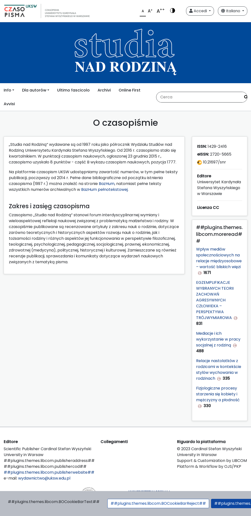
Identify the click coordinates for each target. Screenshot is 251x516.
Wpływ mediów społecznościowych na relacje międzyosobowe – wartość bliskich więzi (219, 258)
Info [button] (7, 90)
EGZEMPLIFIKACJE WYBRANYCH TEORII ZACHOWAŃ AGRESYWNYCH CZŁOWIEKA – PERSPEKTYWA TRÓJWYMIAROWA (215, 300)
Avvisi (9, 104)
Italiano (231, 11)
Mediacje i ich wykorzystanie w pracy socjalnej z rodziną (218, 339)
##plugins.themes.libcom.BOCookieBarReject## (158, 503)
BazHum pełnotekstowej (104, 189)
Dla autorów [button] (34, 90)
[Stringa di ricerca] (198, 97)
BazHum (106, 183)
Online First (129, 90)
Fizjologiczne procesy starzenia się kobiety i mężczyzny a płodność (218, 394)
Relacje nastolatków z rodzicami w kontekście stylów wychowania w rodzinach (218, 369)
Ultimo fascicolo (73, 90)
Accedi (198, 11)
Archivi (104, 90)
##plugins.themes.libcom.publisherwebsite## (49, 472)
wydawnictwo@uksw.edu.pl (44, 478)
